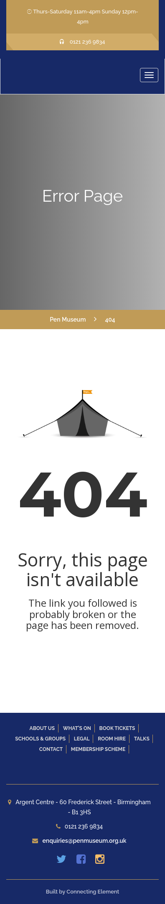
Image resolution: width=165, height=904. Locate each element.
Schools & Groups (40, 739)
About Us (42, 728)
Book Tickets (117, 728)
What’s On (77, 728)
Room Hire (112, 739)
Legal (82, 739)
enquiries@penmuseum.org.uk (84, 840)
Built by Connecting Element (82, 891)
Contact (51, 749)
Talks (142, 739)
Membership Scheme (98, 749)
